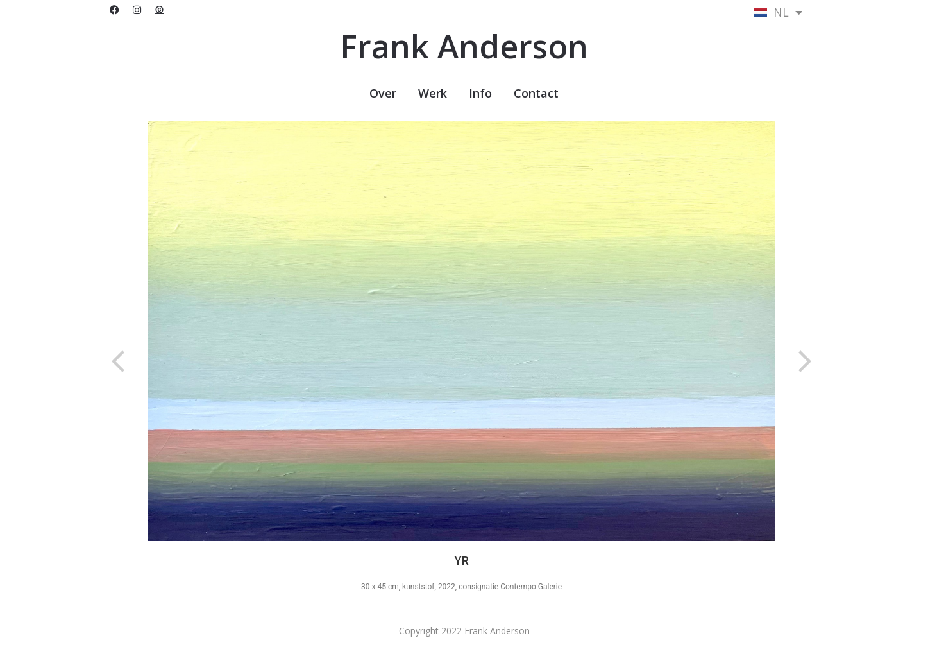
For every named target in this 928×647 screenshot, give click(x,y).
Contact (536, 93)
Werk (432, 93)
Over (382, 93)
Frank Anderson (464, 46)
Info (480, 93)
